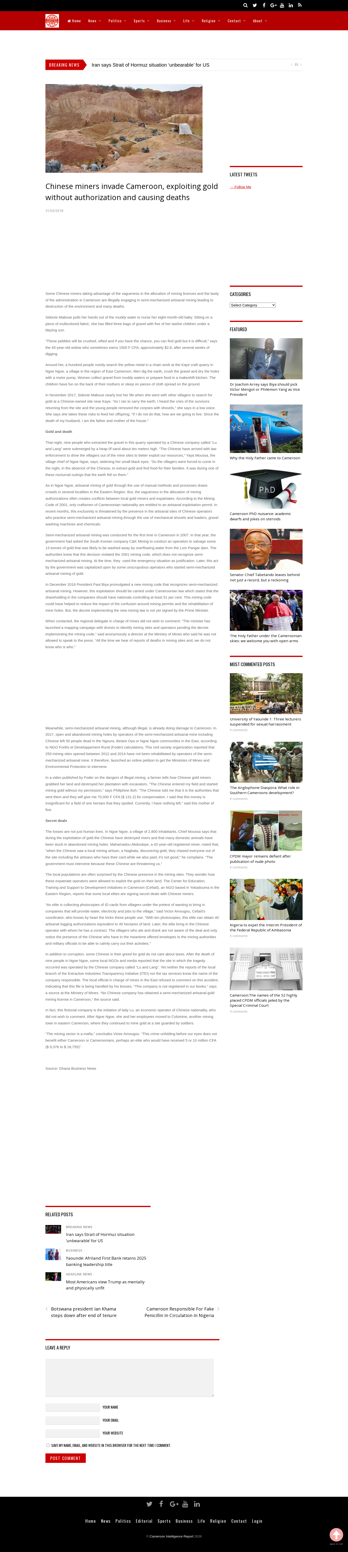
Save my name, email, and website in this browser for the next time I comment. (111, 1445)
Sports (139, 20)
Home (74, 20)
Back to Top (336, 1536)
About (257, 20)
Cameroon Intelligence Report (172, 1536)
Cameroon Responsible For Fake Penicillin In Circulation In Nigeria (182, 1312)
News (92, 20)
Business (164, 20)
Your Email (110, 1420)
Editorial (144, 1521)
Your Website (112, 1432)
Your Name (110, 1407)
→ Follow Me (240, 187)
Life (186, 20)
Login (257, 1521)
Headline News (79, 1274)
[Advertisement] (174, 44)
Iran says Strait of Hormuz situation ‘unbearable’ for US (150, 65)
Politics (115, 20)
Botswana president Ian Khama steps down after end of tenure (80, 1312)
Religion (209, 20)
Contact (234, 20)
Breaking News (79, 1227)
